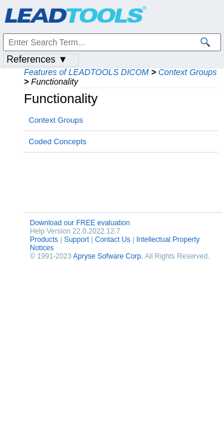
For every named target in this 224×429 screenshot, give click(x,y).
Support (76, 239)
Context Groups (187, 72)
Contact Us (112, 239)
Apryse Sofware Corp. (108, 256)
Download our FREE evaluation (80, 223)
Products (44, 239)
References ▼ (37, 59)
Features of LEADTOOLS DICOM (86, 72)
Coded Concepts (58, 141)
